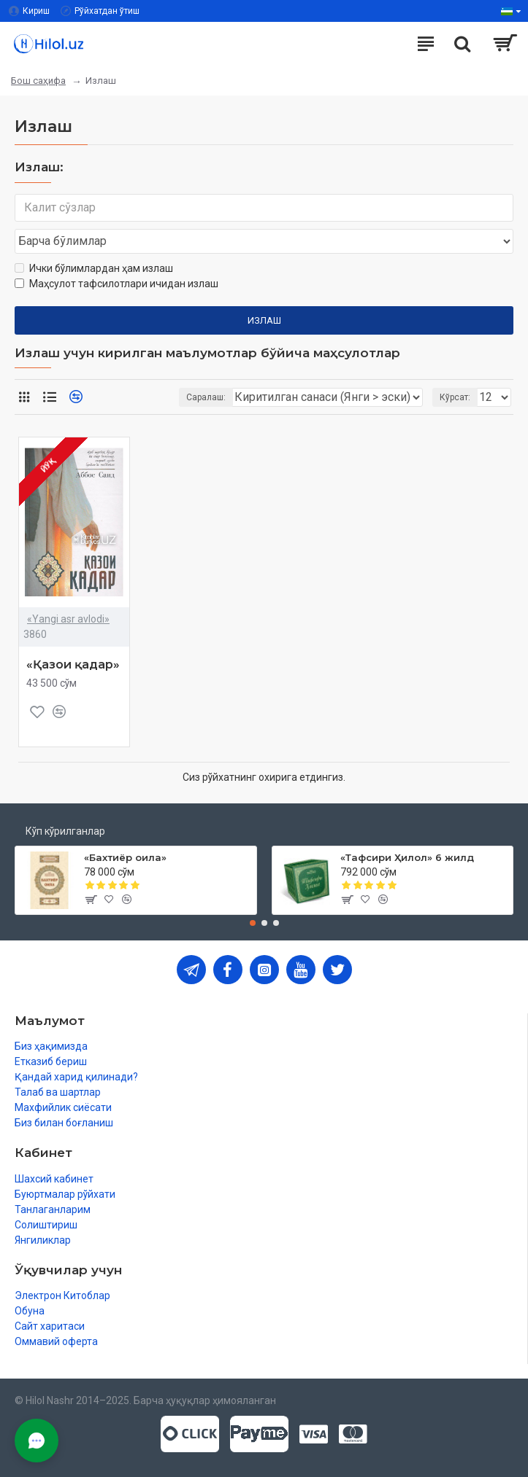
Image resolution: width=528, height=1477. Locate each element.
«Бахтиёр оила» (125, 857)
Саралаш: (206, 397)
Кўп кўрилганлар (65, 831)
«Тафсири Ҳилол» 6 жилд (407, 857)
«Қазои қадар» (73, 664)
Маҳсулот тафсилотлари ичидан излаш (116, 283)
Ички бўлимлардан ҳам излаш (94, 268)
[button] (253, 923)
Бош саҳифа (38, 80)
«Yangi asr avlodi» (68, 619)
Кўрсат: (455, 397)
